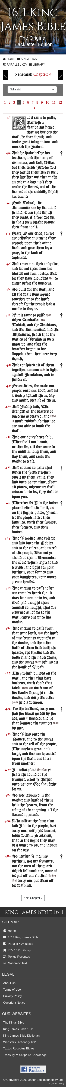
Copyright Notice (14, 1002)
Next (60, 75)
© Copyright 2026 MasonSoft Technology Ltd (33, 1080)
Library (37, 64)
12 (60, 102)
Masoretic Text (15, 963)
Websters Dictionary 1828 (20, 1042)
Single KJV (27, 58)
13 (33, 108)
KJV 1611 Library (17, 950)
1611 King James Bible (20, 937)
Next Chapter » (33, 897)
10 (47, 102)
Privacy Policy (12, 996)
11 (53, 102)
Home (9, 58)
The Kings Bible (13, 1022)
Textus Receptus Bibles (18, 1048)
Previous (5, 75)
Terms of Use (12, 989)
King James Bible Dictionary (21, 1035)
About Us (9, 983)
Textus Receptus (16, 956)
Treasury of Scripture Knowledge (25, 1055)
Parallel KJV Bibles (18, 943)
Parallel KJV (15, 64)
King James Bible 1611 (18, 1029)
